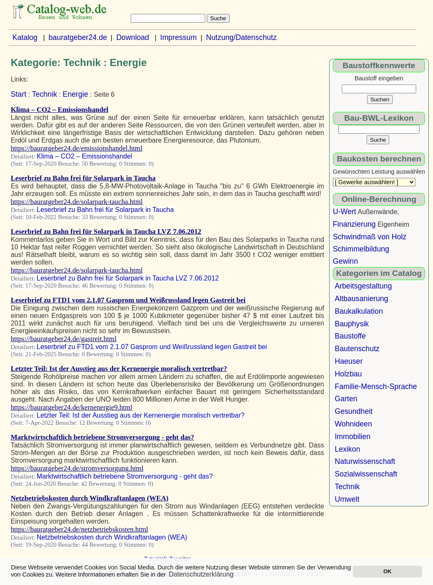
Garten (346, 398)
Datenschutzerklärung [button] (201, 574)
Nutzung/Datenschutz (241, 37)
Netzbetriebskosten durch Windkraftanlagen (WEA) (89, 498)
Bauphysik (352, 324)
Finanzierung (354, 224)
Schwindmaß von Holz (370, 237)
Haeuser (349, 361)
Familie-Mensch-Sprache (376, 386)
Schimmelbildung (361, 249)
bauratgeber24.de (78, 37)
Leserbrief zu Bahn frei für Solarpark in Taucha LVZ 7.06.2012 (106, 232)
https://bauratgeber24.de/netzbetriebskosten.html (79, 529)
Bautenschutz (357, 348)
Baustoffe (350, 336)
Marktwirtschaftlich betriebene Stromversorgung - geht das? (102, 437)
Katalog (24, 37)
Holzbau (348, 374)
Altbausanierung (361, 298)
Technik (44, 94)
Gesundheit (353, 411)
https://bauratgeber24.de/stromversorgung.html (77, 468)
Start (18, 94)
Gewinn (345, 261)
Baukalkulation (359, 311)
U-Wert (344, 211)
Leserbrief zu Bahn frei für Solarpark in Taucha (83, 178)
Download (132, 37)
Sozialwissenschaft (366, 474)
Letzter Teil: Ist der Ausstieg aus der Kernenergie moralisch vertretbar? (119, 369)
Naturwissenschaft (365, 461)
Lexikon (347, 449)
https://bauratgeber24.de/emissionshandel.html (76, 148)
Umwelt (347, 499)
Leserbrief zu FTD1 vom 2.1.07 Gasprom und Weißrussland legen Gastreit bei (128, 300)
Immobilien (352, 436)
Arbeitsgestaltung (363, 286)
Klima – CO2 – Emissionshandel (59, 110)
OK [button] (387, 571)
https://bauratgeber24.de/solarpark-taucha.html (77, 202)
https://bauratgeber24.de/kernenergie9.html (71, 407)
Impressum (178, 37)
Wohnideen (353, 424)
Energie (75, 94)
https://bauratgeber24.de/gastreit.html (63, 339)
